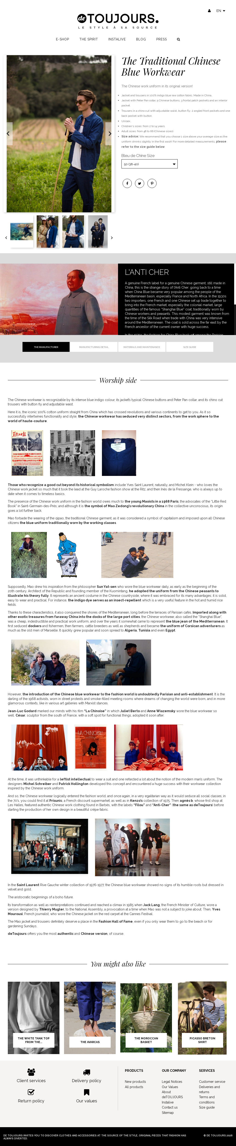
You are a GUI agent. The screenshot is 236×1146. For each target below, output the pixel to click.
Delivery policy (87, 1076)
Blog (141, 39)
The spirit (88, 39)
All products (134, 1087)
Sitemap (168, 1113)
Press (161, 39)
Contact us (170, 1107)
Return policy (31, 1096)
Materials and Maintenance (142, 347)
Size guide (189, 347)
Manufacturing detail (94, 347)
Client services (31, 1076)
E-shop (62, 39)
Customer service (212, 1081)
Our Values (170, 1087)
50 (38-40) (131, 164)
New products (135, 1081)
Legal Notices (172, 1081)
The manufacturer (46, 347)
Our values (87, 1096)
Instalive (117, 39)
